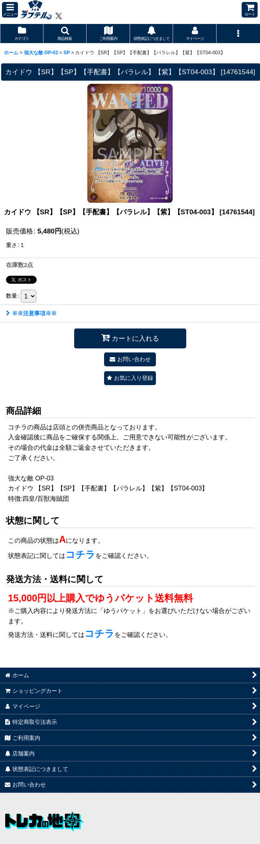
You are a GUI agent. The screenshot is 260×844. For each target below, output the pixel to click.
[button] (10, 10)
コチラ (80, 554)
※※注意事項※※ (31, 313)
